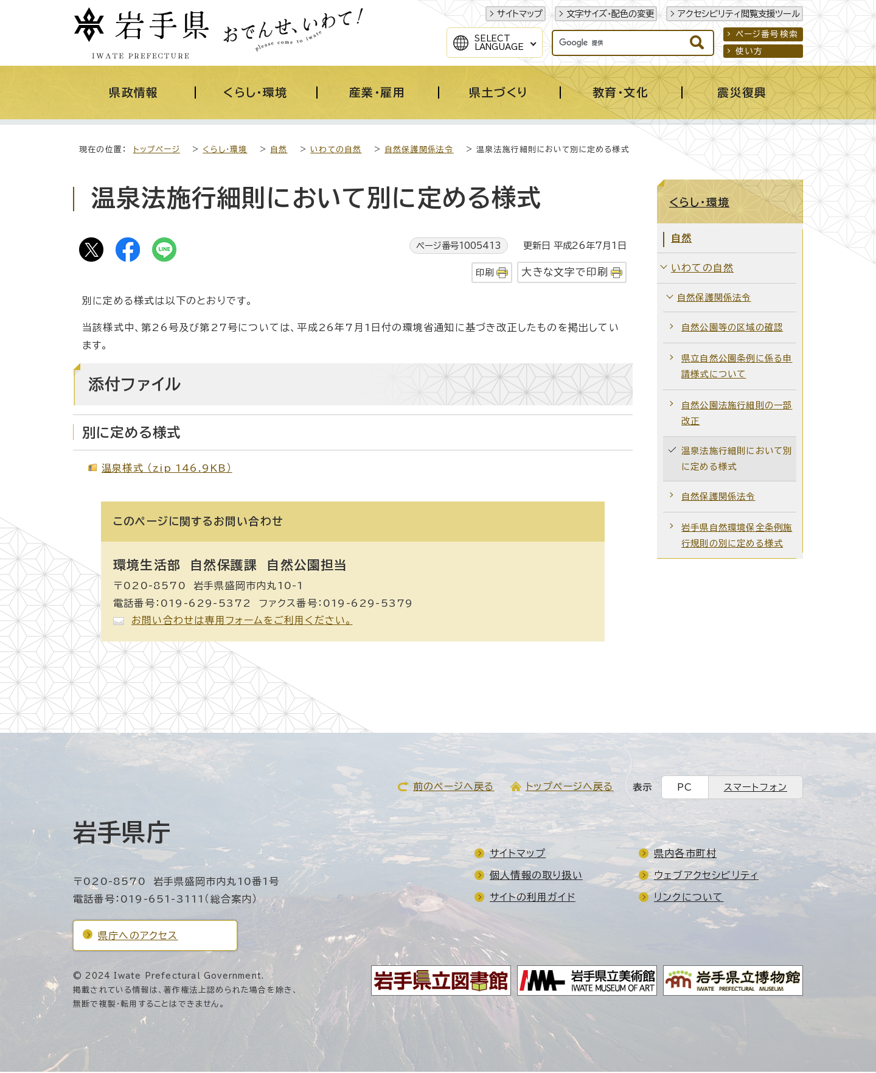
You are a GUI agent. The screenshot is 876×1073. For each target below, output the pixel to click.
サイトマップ (520, 13)
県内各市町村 (685, 854)
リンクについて (688, 898)
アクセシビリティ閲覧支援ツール (739, 13)
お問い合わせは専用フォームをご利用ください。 (241, 621)
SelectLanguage (499, 42)
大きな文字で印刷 (564, 273)
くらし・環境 (225, 151)
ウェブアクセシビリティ (706, 876)
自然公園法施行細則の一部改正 (736, 414)
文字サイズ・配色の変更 (610, 13)
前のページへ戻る (454, 787)
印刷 (485, 273)
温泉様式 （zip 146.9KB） (167, 469)
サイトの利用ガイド (532, 898)
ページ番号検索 (766, 34)
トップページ (156, 151)
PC (684, 788)
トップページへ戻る (570, 787)
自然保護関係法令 (419, 151)
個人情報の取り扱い (536, 876)
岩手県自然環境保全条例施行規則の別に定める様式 (736, 536)
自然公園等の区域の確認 (732, 328)
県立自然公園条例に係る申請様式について (736, 367)
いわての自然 (335, 151)
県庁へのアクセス (138, 937)
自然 (278, 151)
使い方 (749, 51)
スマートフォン (755, 788)
